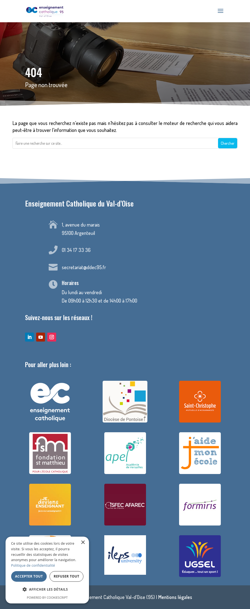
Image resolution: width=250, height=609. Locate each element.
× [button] (83, 543)
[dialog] (47, 570)
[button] (47, 589)
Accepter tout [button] (29, 576)
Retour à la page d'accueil (124, 163)
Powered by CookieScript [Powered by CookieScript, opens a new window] (47, 597)
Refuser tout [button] (66, 576)
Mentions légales (175, 597)
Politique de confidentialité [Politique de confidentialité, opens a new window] (33, 565)
